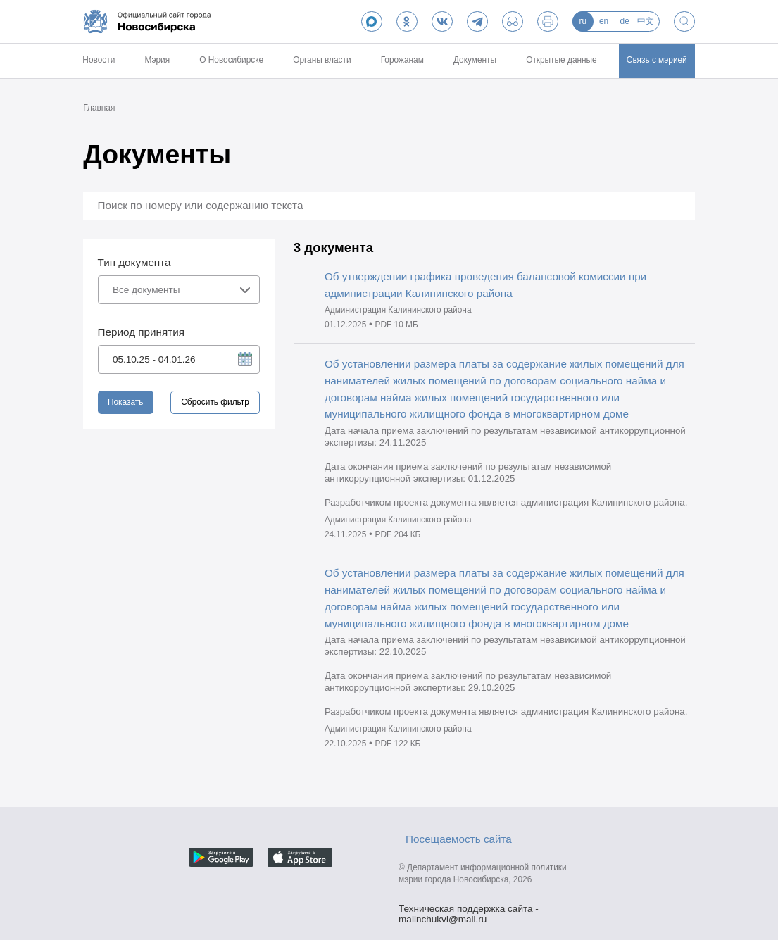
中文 (645, 21)
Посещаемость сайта (459, 839)
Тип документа (134, 262)
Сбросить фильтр (215, 402)
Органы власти (322, 60)
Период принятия (141, 332)
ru (583, 21)
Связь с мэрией (657, 60)
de (624, 21)
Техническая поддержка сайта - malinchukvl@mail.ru (469, 910)
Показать (125, 402)
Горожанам (402, 60)
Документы (474, 60)
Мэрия (157, 60)
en (603, 21)
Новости (98, 60)
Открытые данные (561, 60)
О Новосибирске (231, 60)
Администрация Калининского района (398, 310)
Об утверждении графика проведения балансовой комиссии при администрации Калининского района (485, 284)
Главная (99, 108)
